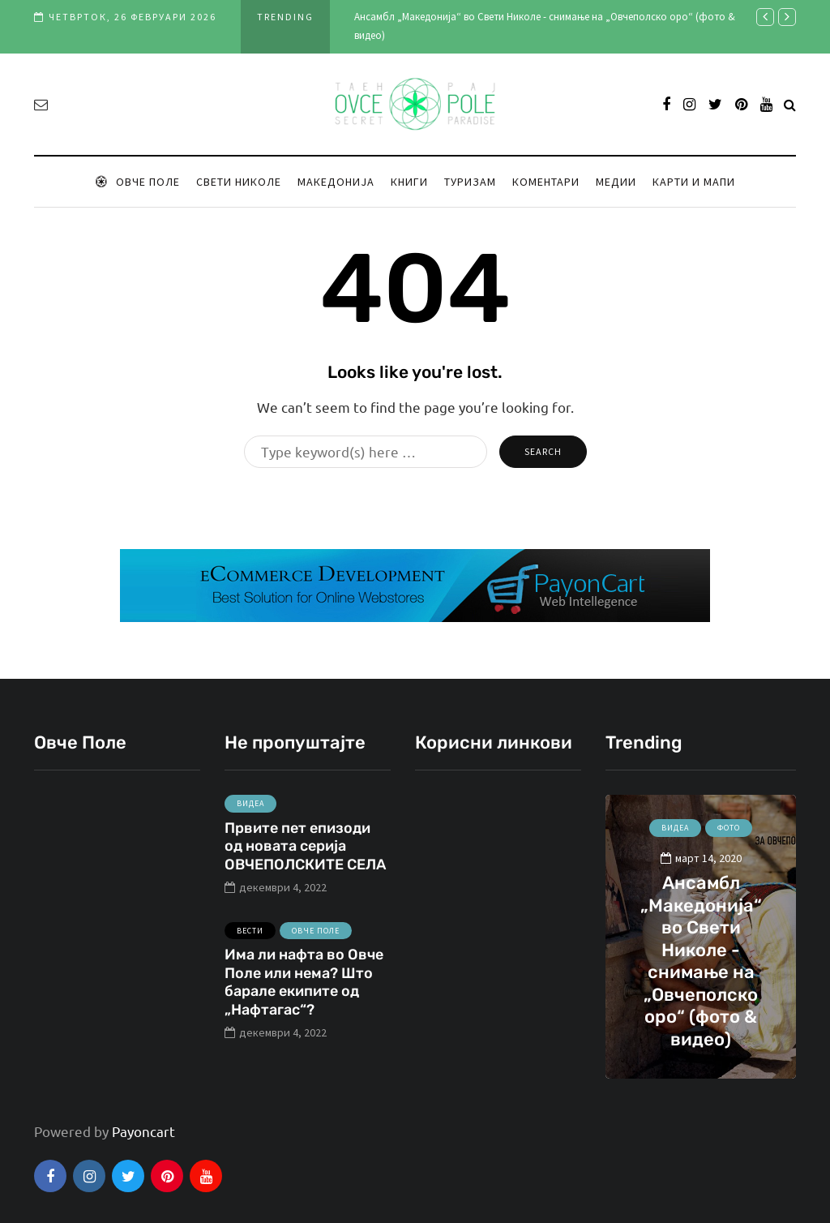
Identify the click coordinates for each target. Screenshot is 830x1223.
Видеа (250, 814)
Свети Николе (238, 181)
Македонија (335, 181)
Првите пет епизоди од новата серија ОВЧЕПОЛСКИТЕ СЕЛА (305, 856)
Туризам (470, 181)
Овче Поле (138, 181)
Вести (250, 940)
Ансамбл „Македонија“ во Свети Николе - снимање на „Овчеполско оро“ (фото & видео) (701, 961)
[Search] (365, 452)
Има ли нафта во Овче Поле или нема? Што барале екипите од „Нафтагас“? (304, 992)
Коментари (546, 181)
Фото (728, 827)
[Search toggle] (790, 104)
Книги (409, 181)
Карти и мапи (693, 181)
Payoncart (143, 1130)
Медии (616, 181)
